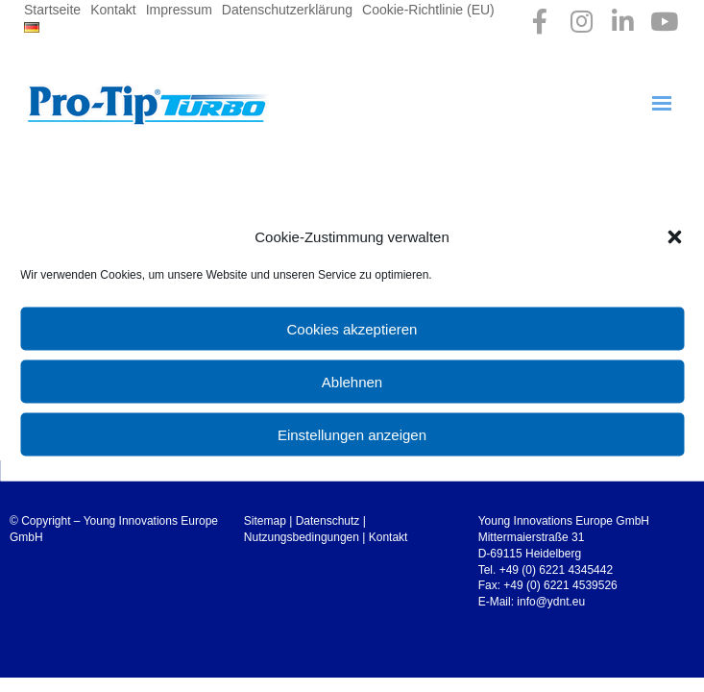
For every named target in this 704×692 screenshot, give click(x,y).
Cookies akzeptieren (352, 328)
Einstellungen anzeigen (352, 434)
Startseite (52, 9)
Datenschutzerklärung (287, 9)
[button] (674, 236)
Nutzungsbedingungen (301, 537)
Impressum (179, 9)
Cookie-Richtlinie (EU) (428, 9)
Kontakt (112, 9)
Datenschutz (328, 521)
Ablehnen (352, 381)
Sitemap (265, 521)
